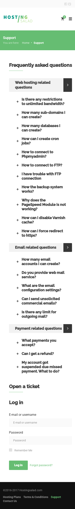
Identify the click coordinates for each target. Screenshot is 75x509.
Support (56, 497)
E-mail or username (22, 415)
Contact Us (10, 501)
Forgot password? (41, 465)
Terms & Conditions (35, 497)
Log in (18, 465)
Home (25, 42)
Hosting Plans (12, 497)
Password (16, 432)
